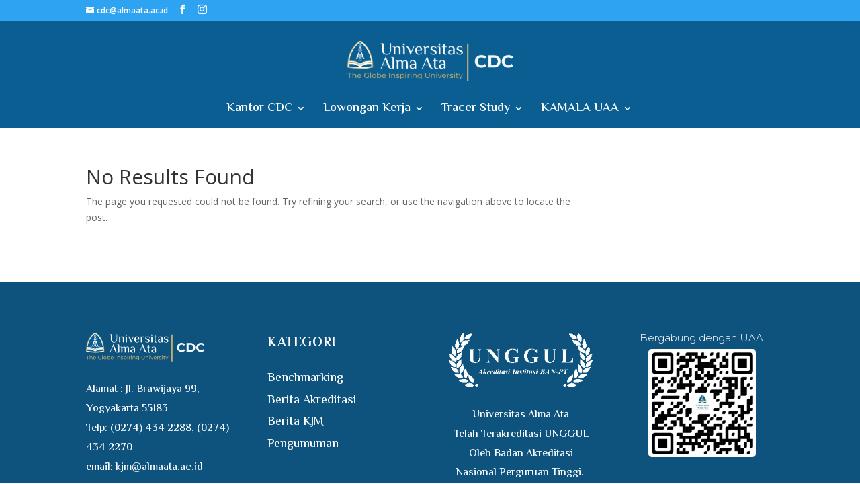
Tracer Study (475, 111)
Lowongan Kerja (367, 111)
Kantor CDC (259, 111)
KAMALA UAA (580, 111)
